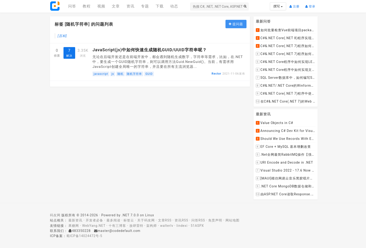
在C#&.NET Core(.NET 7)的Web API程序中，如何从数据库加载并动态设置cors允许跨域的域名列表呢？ (286, 101)
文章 (116, 6)
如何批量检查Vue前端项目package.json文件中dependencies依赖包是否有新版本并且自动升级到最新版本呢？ (286, 30)
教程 (87, 6)
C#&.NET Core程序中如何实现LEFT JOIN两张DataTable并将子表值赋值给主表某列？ (286, 62)
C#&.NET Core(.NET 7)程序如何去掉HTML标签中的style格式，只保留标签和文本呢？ (286, 46)
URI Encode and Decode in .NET (284, 162)
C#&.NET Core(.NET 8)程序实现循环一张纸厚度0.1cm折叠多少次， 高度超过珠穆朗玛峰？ (286, 38)
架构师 (151, 225)
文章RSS (165, 220)
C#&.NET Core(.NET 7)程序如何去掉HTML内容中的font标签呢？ (286, 54)
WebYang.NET (93, 225)
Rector (216, 73)
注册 (295, 4)
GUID (149, 74)
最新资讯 (75, 220)
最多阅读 (113, 220)
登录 (311, 4)
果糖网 (73, 225)
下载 (160, 6)
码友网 (55, 215)
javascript (101, 74)
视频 (101, 6)
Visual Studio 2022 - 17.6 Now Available (286, 170)
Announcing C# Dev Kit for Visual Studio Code (286, 131)
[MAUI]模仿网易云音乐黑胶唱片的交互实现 (286, 178)
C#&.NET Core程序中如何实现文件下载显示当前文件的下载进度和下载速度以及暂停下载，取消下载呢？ (286, 70)
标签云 (128, 220)
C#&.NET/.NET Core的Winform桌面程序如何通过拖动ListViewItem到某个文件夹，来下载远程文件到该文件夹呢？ (286, 85)
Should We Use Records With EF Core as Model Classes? (286, 139)
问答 (72, 6)
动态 (174, 6)
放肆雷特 (136, 225)
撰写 (277, 6)
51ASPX (197, 225)
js (112, 74)
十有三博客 (117, 225)
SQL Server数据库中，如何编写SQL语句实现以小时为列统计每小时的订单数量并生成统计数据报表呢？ (286, 77)
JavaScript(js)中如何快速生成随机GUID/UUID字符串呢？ (149, 49)
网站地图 (232, 220)
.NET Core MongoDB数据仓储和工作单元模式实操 (286, 186)
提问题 (236, 24)
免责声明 (215, 220)
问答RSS (198, 220)
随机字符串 (134, 74)
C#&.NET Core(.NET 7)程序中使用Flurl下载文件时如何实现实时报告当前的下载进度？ (286, 93)
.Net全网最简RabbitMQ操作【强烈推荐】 (286, 154)
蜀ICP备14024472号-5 (84, 236)
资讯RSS (181, 220)
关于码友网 (146, 220)
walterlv (166, 225)
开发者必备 (94, 220)
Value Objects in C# (274, 123)
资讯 (130, 6)
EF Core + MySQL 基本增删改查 (283, 146)
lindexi (181, 225)
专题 (145, 6)
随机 (120, 74)
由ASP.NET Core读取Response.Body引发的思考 (286, 194)
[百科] (62, 36)
